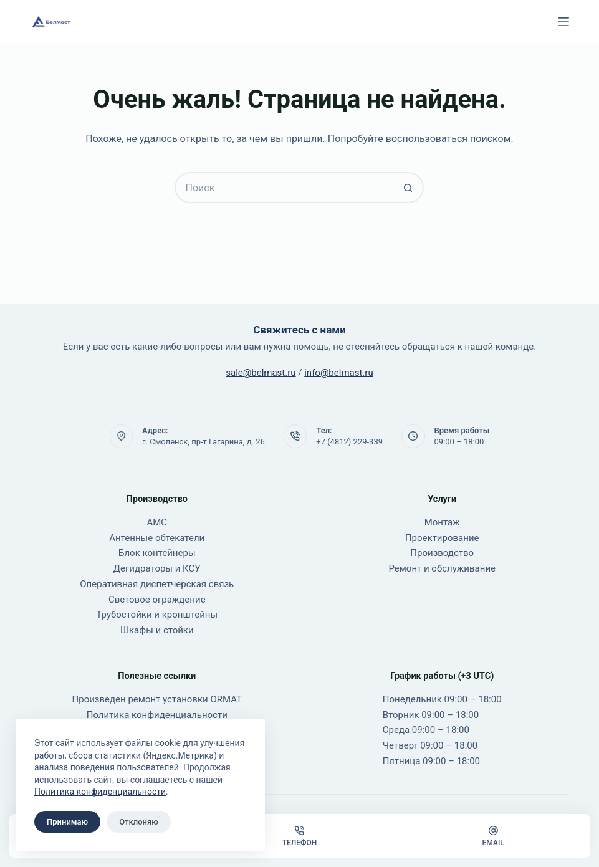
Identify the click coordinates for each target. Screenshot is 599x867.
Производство (442, 552)
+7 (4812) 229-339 (349, 441)
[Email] (493, 835)
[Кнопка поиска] (408, 187)
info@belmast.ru (338, 372)
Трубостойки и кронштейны (157, 614)
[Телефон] (300, 835)
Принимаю (67, 821)
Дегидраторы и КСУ (157, 568)
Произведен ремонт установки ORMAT (157, 699)
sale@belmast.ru (260, 372)
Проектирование (442, 538)
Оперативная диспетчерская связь (157, 584)
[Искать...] (284, 187)
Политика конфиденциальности (100, 792)
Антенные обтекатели (156, 538)
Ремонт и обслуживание (442, 568)
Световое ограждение (157, 599)
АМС (156, 522)
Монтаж (442, 522)
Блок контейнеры (157, 552)
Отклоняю (138, 821)
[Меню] (563, 21)
